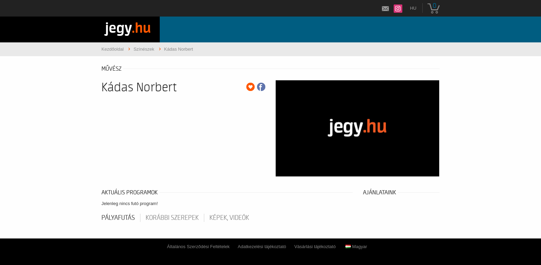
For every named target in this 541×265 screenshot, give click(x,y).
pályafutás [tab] (118, 218)
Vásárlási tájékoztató (315, 246)
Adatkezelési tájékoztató (262, 246)
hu (413, 8)
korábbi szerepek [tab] (172, 218)
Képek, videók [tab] (229, 218)
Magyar (356, 246)
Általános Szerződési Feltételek (198, 246)
